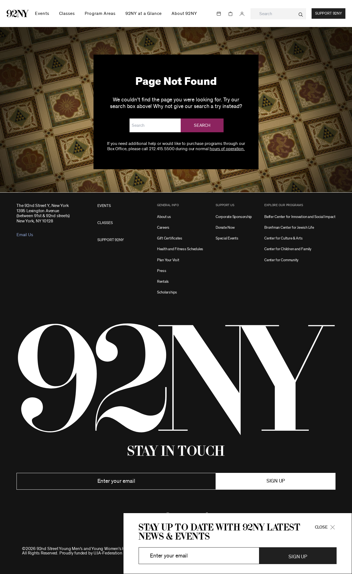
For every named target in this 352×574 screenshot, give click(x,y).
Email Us (24, 235)
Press (161, 271)
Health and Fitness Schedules (180, 249)
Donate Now (225, 227)
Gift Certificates (169, 238)
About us (164, 217)
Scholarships (167, 292)
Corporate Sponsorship (234, 217)
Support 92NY (328, 13)
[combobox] (278, 13)
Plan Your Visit (168, 260)
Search (202, 125)
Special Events (227, 238)
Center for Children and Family (287, 249)
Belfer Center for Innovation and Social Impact (300, 217)
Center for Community (281, 260)
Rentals (163, 281)
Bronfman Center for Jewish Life (289, 227)
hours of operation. (227, 149)
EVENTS (104, 206)
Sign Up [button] (297, 556)
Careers (163, 227)
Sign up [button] (275, 481)
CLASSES (104, 223)
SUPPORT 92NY (110, 240)
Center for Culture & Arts (283, 238)
